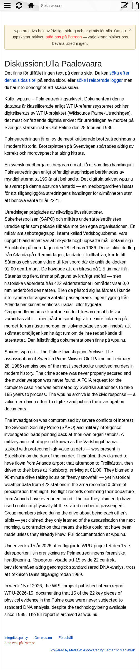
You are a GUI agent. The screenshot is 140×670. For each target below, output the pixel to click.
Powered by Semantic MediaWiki (111, 650)
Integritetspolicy (16, 638)
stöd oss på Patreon (64, 37)
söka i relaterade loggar (100, 80)
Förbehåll (66, 638)
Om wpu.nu (43, 638)
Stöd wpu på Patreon (20, 643)
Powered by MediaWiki (68, 650)
